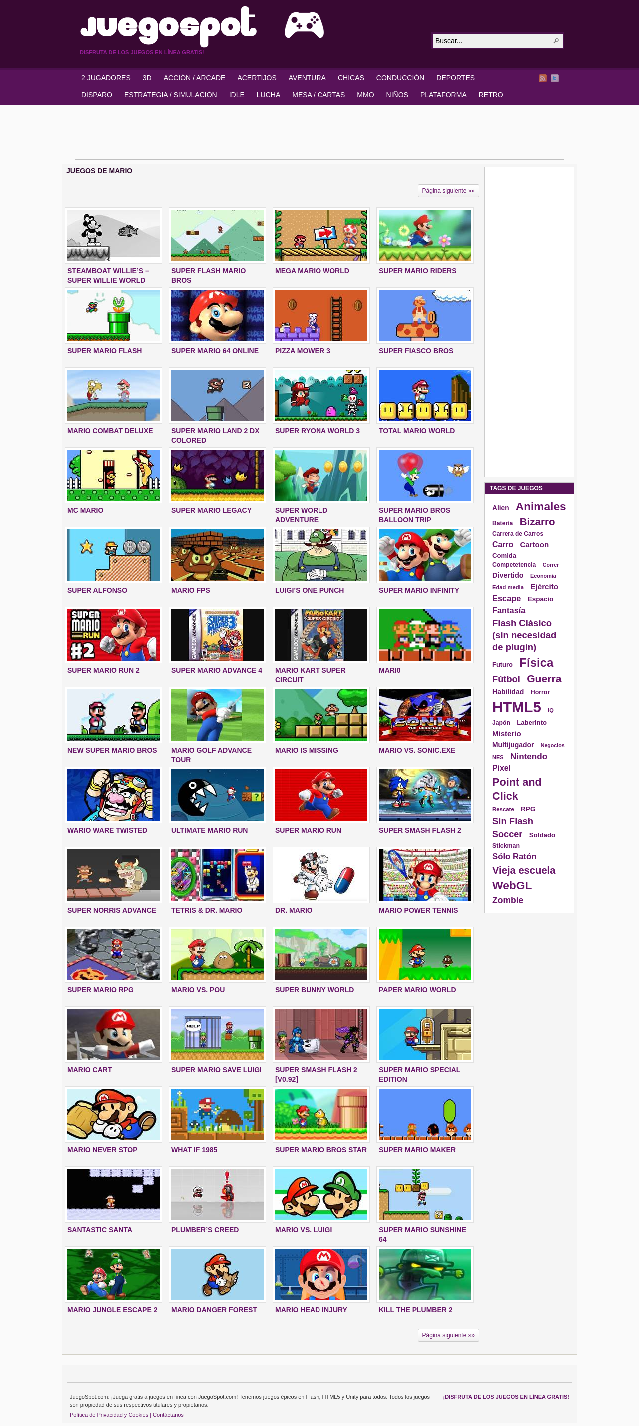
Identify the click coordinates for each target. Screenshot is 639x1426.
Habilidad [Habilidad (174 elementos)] (508, 692)
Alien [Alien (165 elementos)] (500, 508)
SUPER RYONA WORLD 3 (317, 431)
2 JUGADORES (106, 78)
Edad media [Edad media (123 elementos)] (508, 587)
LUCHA (268, 95)
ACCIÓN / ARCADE (195, 78)
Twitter (555, 78)
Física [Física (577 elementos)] (536, 662)
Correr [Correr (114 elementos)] (551, 565)
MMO (365, 95)
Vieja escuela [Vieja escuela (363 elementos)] (523, 870)
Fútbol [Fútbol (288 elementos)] (506, 679)
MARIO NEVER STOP (102, 1150)
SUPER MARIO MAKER (417, 1150)
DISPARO (96, 95)
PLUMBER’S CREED (205, 1230)
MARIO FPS (190, 590)
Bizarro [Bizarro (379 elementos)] (537, 521)
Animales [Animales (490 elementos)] (541, 506)
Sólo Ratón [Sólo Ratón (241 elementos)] (514, 856)
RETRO (491, 95)
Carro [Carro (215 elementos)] (502, 544)
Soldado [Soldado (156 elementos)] (542, 835)
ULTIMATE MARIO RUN (209, 830)
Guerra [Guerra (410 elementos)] (544, 678)
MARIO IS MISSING (306, 750)
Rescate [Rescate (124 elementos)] (503, 809)
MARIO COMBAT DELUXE (110, 431)
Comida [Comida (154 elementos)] (504, 555)
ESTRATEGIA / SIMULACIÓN (170, 95)
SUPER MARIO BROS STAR (321, 1150)
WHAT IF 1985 (194, 1150)
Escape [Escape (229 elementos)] (506, 598)
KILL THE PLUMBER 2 (416, 1310)
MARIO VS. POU (198, 990)
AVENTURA (307, 78)
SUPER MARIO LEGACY (211, 510)
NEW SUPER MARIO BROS (112, 750)
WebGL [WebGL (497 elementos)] (512, 885)
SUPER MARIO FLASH (104, 351)
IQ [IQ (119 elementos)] (551, 710)
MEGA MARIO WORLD (312, 271)
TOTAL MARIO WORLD (417, 431)
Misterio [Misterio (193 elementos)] (506, 733)
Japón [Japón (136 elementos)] (501, 722)
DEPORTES (455, 78)
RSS (543, 78)
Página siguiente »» (448, 190)
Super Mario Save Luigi (216, 1070)
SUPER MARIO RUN (308, 830)
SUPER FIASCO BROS (416, 351)
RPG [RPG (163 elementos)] (528, 809)
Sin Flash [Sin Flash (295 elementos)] (512, 821)
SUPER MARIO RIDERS (418, 271)
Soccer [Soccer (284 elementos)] (507, 834)
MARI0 (390, 670)
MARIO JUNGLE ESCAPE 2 (112, 1310)
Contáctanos (168, 1415)
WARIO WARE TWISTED (107, 830)
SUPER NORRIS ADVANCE (111, 910)
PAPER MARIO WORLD (417, 990)
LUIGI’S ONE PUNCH (309, 590)
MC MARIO (85, 510)
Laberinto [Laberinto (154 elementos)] (532, 722)
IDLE (237, 95)
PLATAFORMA (443, 95)
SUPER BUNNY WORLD (314, 990)
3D (147, 78)
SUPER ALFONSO (97, 590)
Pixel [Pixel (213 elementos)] (501, 768)
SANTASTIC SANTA (99, 1230)
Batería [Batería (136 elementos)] (502, 523)
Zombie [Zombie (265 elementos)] (507, 900)
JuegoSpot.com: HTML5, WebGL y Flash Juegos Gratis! (249, 26)
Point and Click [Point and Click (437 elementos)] (517, 789)
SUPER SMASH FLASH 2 (420, 830)
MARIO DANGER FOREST (214, 1310)
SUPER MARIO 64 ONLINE (215, 351)
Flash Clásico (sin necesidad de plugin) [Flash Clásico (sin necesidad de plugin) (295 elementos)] (524, 635)
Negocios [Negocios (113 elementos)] (553, 745)
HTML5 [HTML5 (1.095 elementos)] (516, 707)
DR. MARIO (294, 910)
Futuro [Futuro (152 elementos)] (502, 664)
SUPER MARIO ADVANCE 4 (216, 670)
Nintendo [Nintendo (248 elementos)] (528, 756)
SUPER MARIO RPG (100, 990)
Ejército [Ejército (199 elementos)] (544, 586)
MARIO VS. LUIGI (303, 1230)
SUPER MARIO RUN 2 (103, 670)
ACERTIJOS (256, 78)
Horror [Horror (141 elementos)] (540, 692)
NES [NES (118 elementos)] (498, 757)
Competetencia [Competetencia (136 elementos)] (514, 564)
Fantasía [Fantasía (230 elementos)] (508, 610)
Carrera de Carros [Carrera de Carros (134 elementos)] (517, 533)
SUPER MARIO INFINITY (419, 590)
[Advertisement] (319, 134)
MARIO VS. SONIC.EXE (417, 750)
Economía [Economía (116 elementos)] (543, 576)
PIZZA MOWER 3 (302, 351)
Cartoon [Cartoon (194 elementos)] (534, 544)
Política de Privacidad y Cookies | (110, 1415)
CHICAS (351, 78)
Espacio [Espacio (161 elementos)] (541, 599)
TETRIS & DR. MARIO (206, 910)
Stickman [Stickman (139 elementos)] (506, 845)
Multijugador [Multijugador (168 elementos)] (513, 745)
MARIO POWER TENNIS (418, 910)
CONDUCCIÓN (400, 78)
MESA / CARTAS (318, 95)
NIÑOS (397, 95)
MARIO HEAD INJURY (311, 1310)
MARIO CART (89, 1070)
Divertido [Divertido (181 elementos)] (508, 575)
